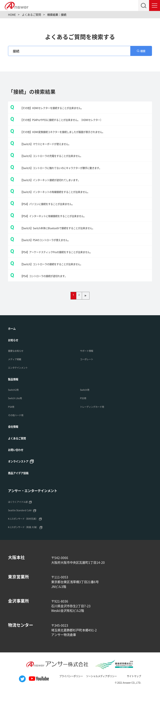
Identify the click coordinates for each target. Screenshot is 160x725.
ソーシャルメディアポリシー (103, 710)
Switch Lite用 (17, 430)
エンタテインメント (21, 399)
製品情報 (14, 411)
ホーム (13, 359)
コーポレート (88, 391)
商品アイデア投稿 (21, 506)
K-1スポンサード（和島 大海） (28, 561)
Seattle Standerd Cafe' (23, 544)
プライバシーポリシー (64, 710)
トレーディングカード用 (96, 439)
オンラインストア (21, 494)
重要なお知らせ (18, 382)
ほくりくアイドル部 (21, 536)
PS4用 (12, 439)
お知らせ (14, 371)
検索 (143, 52)
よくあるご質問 (19, 470)
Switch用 (86, 422)
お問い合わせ (18, 483)
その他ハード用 (18, 447)
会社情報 (14, 459)
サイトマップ (142, 710)
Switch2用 (15, 422)
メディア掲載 (17, 391)
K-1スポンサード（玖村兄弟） (28, 553)
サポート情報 (88, 382)
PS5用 (84, 430)
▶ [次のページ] (87, 327)
